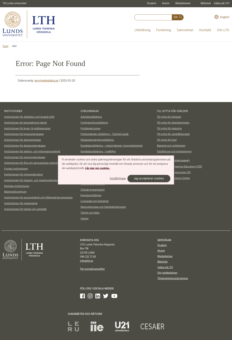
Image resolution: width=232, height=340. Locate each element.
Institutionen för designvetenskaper (25, 146)
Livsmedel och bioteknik (94, 201)
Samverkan (185, 30)
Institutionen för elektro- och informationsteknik (32, 152)
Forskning (163, 30)
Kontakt (205, 30)
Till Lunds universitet (15, 3)
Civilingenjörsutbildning (94, 123)
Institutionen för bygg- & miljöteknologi (27, 129)
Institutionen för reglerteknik (21, 203)
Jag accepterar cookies (149, 178)
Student (151, 3)
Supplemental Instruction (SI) (174, 172)
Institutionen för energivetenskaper (24, 157)
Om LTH (223, 30)
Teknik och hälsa (90, 213)
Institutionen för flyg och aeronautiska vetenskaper (33, 163)
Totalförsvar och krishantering (174, 152)
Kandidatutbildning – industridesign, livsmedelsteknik (111, 146)
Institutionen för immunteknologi (23, 175)
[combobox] (153, 17)
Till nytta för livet (167, 140)
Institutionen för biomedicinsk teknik (25, 123)
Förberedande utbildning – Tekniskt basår (104, 134)
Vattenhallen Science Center (173, 178)
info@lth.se (86, 261)
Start (5, 46)
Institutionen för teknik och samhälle (25, 209)
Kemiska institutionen (16, 186)
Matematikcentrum (15, 192)
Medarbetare (182, 3)
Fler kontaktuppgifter (92, 269)
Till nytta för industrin (169, 129)
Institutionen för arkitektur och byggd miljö (29, 117)
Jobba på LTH (221, 3)
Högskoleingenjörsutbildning (97, 140)
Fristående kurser (90, 129)
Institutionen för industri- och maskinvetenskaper (32, 180)
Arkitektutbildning (91, 117)
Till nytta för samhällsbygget (173, 134)
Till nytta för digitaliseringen (173, 123)
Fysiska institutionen (16, 169)
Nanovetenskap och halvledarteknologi (103, 207)
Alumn (166, 3)
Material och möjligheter (171, 146)
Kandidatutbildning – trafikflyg (98, 152)
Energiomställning (90, 195)
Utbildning (142, 30)
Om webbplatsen (167, 273)
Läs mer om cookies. (97, 168)
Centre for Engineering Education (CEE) (179, 167)
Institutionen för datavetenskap (22, 140)
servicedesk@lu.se (46, 80)
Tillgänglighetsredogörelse (172, 278)
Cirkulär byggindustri (92, 190)
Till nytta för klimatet (169, 117)
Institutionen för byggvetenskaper (24, 134)
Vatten (84, 219)
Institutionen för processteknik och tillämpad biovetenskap (38, 198)
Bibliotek (206, 3)
